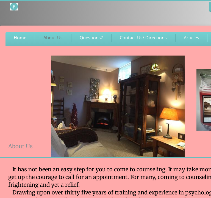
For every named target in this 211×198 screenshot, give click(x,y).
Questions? (91, 38)
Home (20, 38)
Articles (191, 38)
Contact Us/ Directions (143, 38)
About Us (53, 38)
